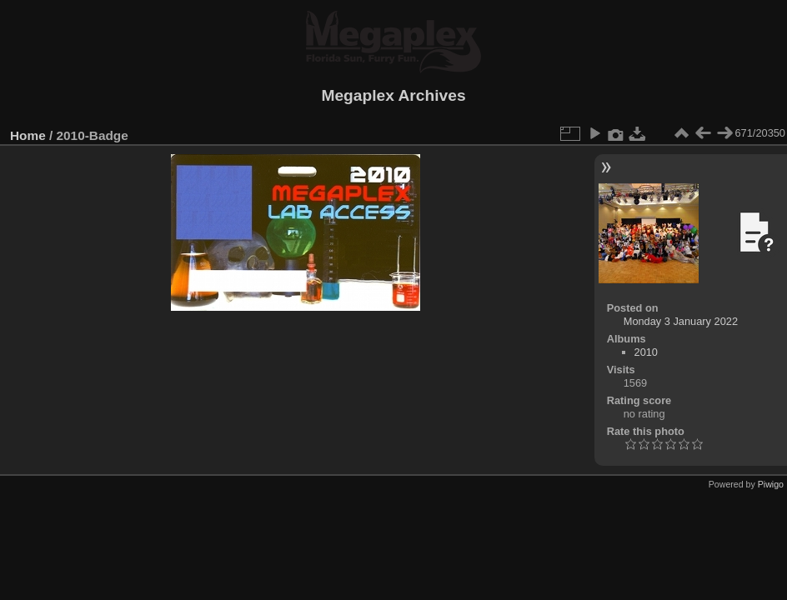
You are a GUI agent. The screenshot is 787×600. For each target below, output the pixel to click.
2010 (646, 352)
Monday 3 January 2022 (681, 321)
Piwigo (771, 484)
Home (28, 135)
